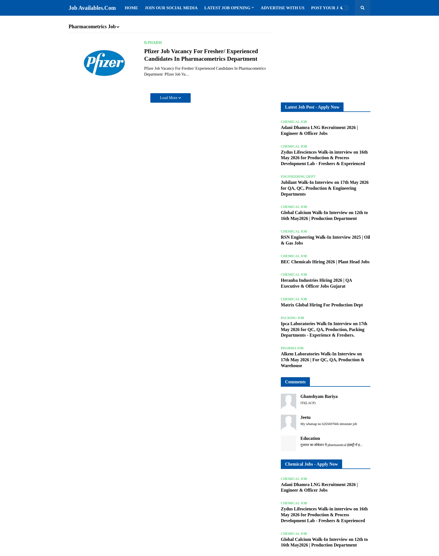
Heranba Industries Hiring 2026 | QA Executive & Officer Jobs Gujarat (316, 283)
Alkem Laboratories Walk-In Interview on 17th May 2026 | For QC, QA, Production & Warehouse (323, 359)
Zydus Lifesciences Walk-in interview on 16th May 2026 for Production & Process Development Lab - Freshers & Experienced (324, 158)
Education (310, 438)
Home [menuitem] (131, 8)
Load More (169, 98)
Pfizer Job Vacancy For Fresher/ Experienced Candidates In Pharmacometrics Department (201, 55)
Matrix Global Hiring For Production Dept (322, 304)
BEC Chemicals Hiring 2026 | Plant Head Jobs (325, 261)
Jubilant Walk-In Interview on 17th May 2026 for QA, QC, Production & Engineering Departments (325, 188)
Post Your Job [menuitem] (327, 8)
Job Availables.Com (92, 8)
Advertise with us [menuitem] (282, 8)
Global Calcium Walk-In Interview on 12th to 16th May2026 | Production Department (324, 215)
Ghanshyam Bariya (319, 396)
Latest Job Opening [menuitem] (227, 8)
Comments (295, 381)
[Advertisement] (325, 59)
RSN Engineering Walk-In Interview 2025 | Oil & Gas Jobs (325, 240)
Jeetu (305, 417)
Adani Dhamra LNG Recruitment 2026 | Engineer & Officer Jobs (319, 130)
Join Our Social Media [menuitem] (171, 8)
